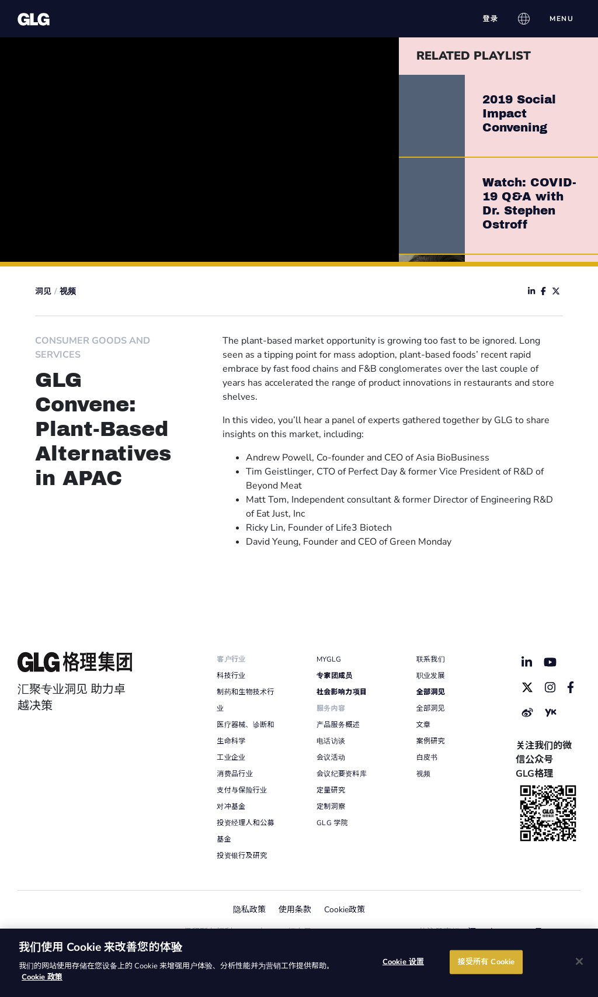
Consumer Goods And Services (92, 347)
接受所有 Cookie (486, 961)
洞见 (43, 291)
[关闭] (579, 961)
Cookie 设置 (403, 961)
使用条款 (295, 909)
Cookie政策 (344, 909)
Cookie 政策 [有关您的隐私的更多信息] (42, 977)
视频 (68, 291)
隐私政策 (249, 909)
